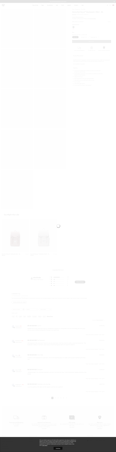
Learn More (44, 445)
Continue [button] (58, 448)
